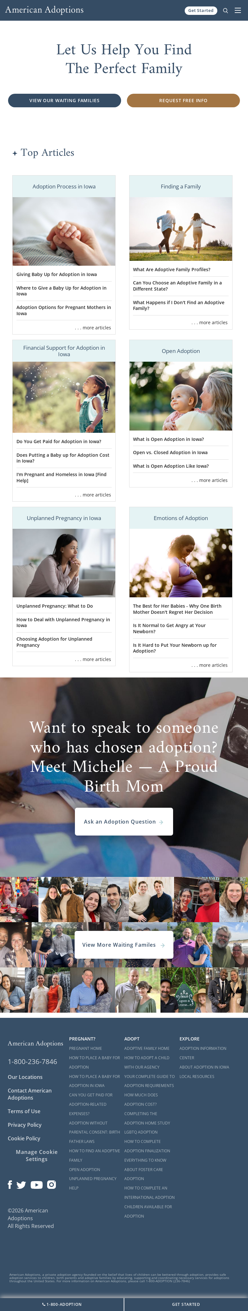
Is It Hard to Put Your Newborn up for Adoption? (175, 648)
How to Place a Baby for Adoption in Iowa (94, 1081)
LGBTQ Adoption (141, 1132)
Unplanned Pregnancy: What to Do (54, 606)
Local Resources (197, 1076)
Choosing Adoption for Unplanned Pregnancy (54, 642)
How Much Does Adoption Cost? (141, 1099)
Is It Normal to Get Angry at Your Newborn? (169, 628)
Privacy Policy (25, 1124)
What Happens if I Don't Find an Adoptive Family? (178, 305)
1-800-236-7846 (32, 1061)
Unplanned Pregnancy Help (93, 1183)
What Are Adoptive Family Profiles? (171, 269)
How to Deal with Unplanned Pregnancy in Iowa (63, 622)
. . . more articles (93, 328)
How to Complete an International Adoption (149, 1192)
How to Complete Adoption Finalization (147, 1146)
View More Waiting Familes (124, 944)
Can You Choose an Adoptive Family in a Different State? (177, 286)
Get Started (201, 10)
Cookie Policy (24, 1138)
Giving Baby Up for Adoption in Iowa (56, 274)
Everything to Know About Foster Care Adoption (145, 1169)
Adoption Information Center (203, 1053)
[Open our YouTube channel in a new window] (37, 1183)
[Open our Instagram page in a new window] (51, 1183)
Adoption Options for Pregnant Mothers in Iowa (63, 310)
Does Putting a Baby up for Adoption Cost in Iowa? (62, 458)
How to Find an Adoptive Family (94, 1155)
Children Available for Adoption (148, 1211)
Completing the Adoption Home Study (147, 1118)
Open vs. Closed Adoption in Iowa (170, 452)
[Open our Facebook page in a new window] (10, 1183)
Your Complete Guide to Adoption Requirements (149, 1081)
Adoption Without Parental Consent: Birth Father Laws (94, 1132)
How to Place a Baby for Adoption (94, 1062)
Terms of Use (24, 1111)
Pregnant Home (85, 1048)
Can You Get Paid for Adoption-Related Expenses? (90, 1104)
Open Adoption (84, 1169)
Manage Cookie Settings (36, 1155)
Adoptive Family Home (147, 1048)
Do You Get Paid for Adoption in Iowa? (58, 441)
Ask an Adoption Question (124, 821)
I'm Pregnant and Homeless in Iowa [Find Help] (61, 477)
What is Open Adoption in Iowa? (168, 439)
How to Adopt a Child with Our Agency (147, 1062)
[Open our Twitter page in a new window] (21, 1183)
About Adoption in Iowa (204, 1067)
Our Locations (25, 1077)
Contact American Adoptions (30, 1094)
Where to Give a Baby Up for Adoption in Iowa (61, 291)
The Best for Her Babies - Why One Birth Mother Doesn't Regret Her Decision (177, 609)
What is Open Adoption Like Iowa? (171, 466)
